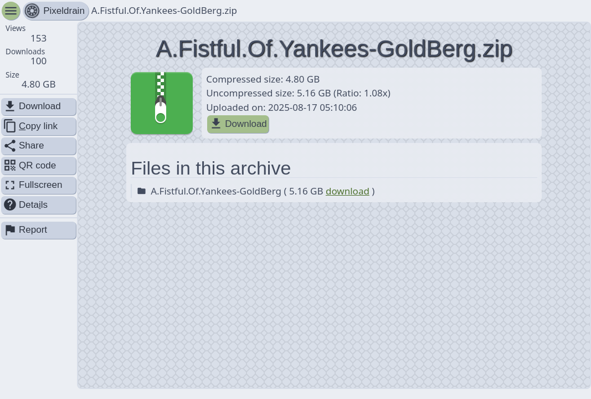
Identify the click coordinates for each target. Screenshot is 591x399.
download (347, 191)
